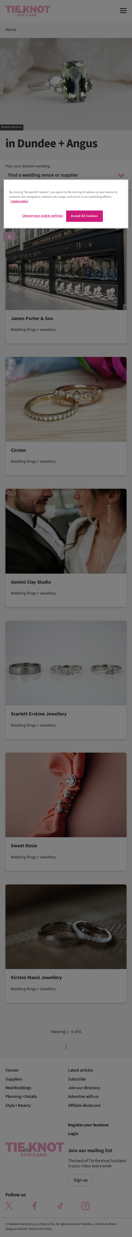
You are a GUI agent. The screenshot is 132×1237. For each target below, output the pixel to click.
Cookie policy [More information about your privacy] (19, 201)
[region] (66, 204)
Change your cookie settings (42, 216)
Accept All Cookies (84, 216)
